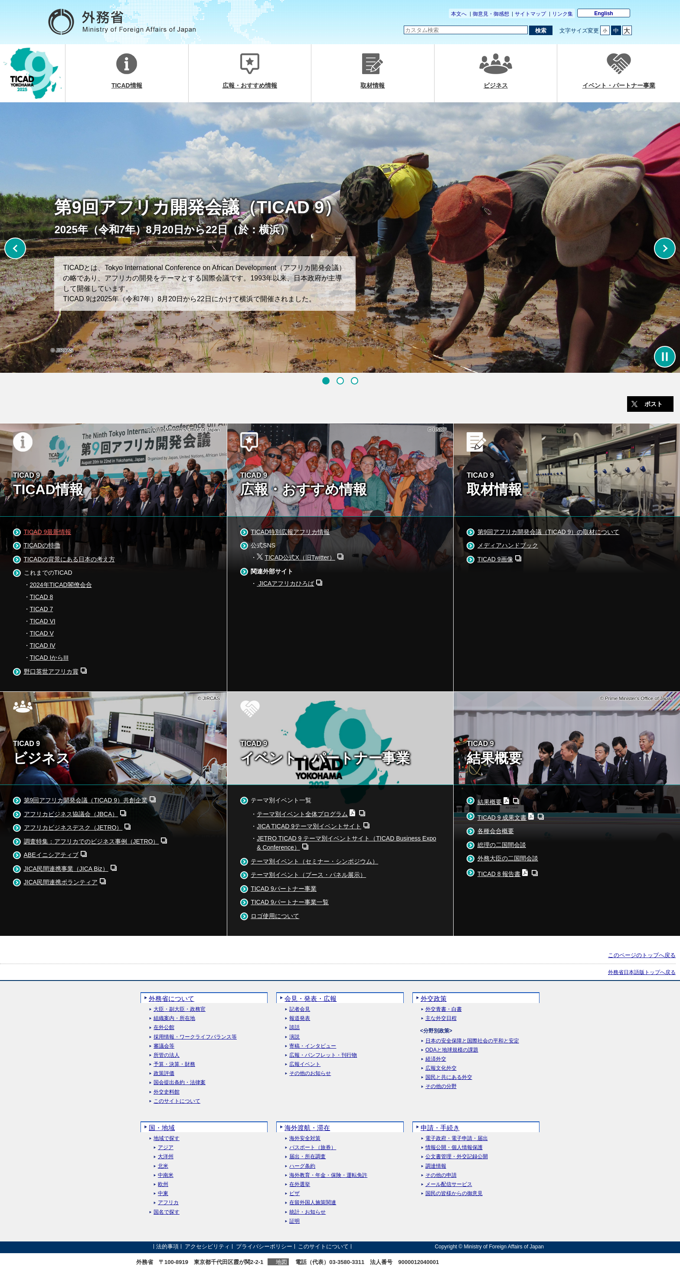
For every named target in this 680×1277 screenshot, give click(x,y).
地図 (281, 1262)
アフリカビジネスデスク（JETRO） (73, 827)
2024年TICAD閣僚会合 (61, 584)
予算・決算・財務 (174, 1064)
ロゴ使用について (275, 915)
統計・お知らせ (307, 1212)
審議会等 (164, 1046)
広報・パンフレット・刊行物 (323, 1055)
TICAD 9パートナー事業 (284, 888)
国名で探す (167, 1212)
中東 (163, 1193)
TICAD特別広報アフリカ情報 (290, 531)
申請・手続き (440, 1127)
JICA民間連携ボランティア (61, 882)
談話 (294, 1027)
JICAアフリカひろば (285, 583)
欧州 (163, 1184)
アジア (165, 1147)
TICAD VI (43, 621)
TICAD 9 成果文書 (502, 817)
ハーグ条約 (302, 1166)
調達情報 (435, 1166)
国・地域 (162, 1127)
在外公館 (164, 1027)
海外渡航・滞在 (307, 1127)
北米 (163, 1166)
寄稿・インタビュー (312, 1046)
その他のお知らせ (310, 1073)
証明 (294, 1221)
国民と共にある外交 (448, 1077)
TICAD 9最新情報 (48, 531)
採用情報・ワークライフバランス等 (195, 1037)
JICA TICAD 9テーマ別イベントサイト (309, 826)
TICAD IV (43, 645)
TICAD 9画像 (495, 559)
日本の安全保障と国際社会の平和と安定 (472, 1041)
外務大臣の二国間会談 (507, 858)
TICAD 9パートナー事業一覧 (290, 902)
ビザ (294, 1193)
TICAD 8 (41, 596)
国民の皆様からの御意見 (454, 1193)
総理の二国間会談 (501, 844)
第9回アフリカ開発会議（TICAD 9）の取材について (548, 531)
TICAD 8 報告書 (499, 873)
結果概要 (489, 801)
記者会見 (299, 1009)
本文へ (459, 14)
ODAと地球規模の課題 (451, 1050)
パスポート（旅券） (312, 1147)
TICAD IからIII (49, 657)
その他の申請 (441, 1175)
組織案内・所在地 (174, 1018)
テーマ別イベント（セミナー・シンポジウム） (314, 861)
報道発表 (299, 1018)
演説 (294, 1037)
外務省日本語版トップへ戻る (642, 972)
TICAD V (42, 633)
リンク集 (562, 14)
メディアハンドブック (507, 545)
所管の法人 (167, 1055)
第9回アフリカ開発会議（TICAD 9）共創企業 (85, 800)
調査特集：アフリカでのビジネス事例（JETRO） (91, 841)
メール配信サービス (448, 1184)
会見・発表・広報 (310, 998)
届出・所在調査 (307, 1157)
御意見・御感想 (491, 14)
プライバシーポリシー (264, 1246)
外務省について (171, 998)
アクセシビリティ (207, 1246)
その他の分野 (441, 1086)
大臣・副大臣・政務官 (180, 1009)
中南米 (165, 1175)
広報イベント (304, 1064)
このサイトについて (177, 1101)
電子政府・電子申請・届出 (456, 1138)
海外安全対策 (304, 1138)
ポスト (653, 404)
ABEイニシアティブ (51, 854)
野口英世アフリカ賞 (51, 671)
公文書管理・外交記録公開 (456, 1157)
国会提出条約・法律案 (180, 1082)
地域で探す (167, 1138)
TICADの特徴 (42, 545)
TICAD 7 (41, 609)
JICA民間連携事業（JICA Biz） (66, 868)
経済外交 (435, 1059)
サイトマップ (530, 14)
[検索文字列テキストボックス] (466, 30)
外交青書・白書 (443, 1009)
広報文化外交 (441, 1068)
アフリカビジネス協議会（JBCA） (71, 814)
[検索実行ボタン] (540, 30)
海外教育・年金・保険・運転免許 (328, 1175)
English (603, 13)
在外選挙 (299, 1184)
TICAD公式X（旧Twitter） (300, 557)
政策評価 (164, 1073)
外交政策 (434, 998)
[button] (326, 380)
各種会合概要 (495, 830)
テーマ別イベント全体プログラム (302, 814)
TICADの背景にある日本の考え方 (69, 559)
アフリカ (168, 1202)
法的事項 (167, 1246)
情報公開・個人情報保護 (454, 1147)
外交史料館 (167, 1092)
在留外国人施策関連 (312, 1202)
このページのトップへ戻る (642, 955)
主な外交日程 (441, 1018)
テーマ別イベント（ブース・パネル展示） (308, 874)
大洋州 (165, 1157)
